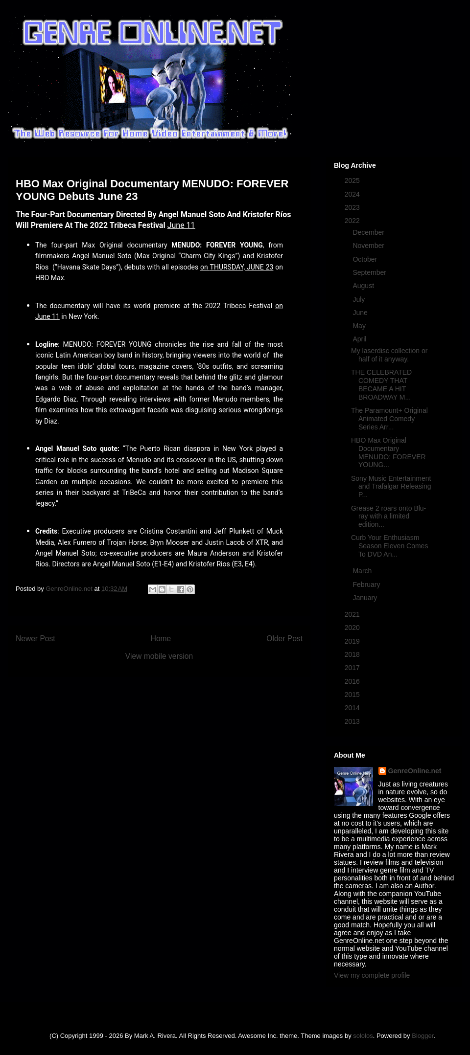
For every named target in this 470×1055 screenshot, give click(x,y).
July (359, 299)
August (364, 286)
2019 (353, 641)
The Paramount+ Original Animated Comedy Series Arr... (389, 418)
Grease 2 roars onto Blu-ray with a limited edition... (388, 516)
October (365, 259)
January (365, 598)
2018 (353, 654)
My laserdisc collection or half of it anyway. (389, 355)
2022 (353, 220)
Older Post (284, 638)
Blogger (422, 1035)
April (360, 339)
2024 (353, 194)
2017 (353, 668)
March (363, 571)
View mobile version (159, 656)
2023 (353, 207)
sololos (363, 1035)
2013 (353, 721)
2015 (353, 694)
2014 (353, 708)
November (369, 245)
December (369, 232)
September (370, 272)
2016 (353, 681)
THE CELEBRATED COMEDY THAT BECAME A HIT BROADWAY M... (381, 384)
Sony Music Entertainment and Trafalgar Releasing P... (391, 486)
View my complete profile (372, 975)
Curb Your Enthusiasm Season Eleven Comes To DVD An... (389, 546)
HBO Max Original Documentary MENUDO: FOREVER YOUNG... (388, 452)
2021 (353, 614)
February (367, 584)
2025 (353, 180)
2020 (353, 627)
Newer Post (35, 638)
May (359, 326)
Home (161, 638)
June (360, 312)
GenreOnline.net (415, 771)
